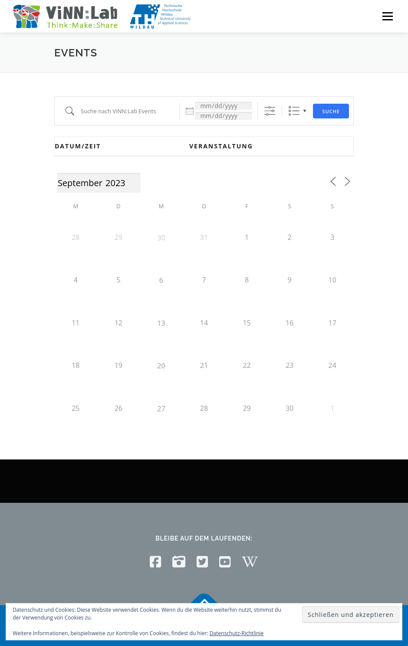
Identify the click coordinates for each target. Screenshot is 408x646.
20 (161, 366)
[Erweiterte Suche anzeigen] (269, 110)
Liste (294, 110)
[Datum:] (223, 106)
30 (161, 238)
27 (161, 408)
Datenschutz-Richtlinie (237, 633)
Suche (331, 111)
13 (161, 323)
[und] (223, 116)
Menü (387, 16)
